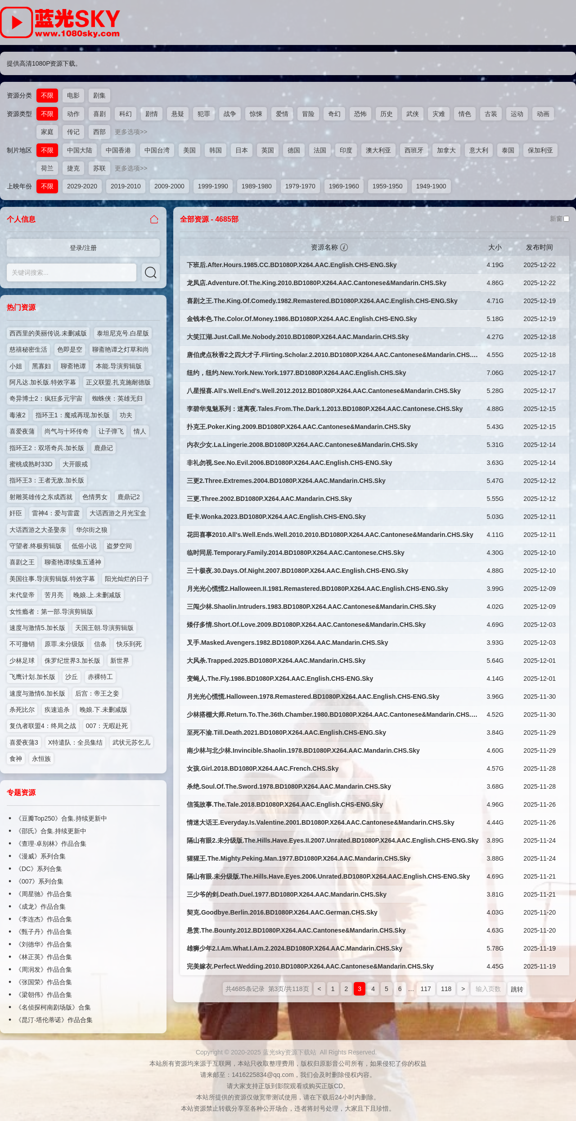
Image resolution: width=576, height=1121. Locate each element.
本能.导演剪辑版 (119, 366)
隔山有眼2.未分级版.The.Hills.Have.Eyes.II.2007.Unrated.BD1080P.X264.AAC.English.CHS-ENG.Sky (333, 840)
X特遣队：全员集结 (75, 742)
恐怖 (360, 113)
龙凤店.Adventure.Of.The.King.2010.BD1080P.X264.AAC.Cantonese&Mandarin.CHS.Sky (316, 282)
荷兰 (47, 168)
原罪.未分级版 (64, 644)
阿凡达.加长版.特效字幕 (42, 382)
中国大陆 (79, 150)
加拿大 (446, 150)
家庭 (47, 131)
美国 (189, 150)
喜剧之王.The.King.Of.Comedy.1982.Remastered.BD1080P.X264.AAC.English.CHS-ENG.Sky (322, 300)
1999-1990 (213, 186)
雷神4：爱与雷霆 (56, 513)
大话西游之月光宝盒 (118, 513)
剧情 (151, 113)
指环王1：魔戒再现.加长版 (73, 415)
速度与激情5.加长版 (37, 627)
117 (426, 988)
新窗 (559, 218)
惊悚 (256, 113)
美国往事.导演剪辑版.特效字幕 (52, 578)
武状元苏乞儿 (131, 742)
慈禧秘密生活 (28, 349)
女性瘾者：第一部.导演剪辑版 (51, 611)
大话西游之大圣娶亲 (37, 529)
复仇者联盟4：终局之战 (42, 725)
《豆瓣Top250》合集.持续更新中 (61, 818)
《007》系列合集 (39, 881)
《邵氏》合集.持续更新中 (50, 831)
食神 (15, 758)
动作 (73, 113)
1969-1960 (344, 186)
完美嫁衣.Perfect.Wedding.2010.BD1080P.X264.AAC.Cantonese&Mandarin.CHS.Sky (310, 966)
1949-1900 (431, 186)
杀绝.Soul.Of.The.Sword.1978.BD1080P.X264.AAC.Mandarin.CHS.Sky (289, 786)
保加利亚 (540, 150)
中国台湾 (157, 150)
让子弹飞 (111, 431)
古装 (491, 113)
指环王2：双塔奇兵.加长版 (46, 447)
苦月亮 (54, 594)
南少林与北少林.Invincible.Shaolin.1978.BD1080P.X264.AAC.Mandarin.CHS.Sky (303, 750)
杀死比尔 (22, 709)
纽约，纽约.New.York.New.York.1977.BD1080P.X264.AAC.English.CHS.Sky (296, 372)
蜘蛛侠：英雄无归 (117, 398)
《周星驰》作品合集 (43, 894)
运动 (517, 113)
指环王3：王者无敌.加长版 (46, 480)
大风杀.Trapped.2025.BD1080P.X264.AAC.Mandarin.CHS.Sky (276, 660)
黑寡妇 (41, 366)
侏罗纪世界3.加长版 (72, 660)
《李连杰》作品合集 (43, 919)
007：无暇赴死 (107, 725)
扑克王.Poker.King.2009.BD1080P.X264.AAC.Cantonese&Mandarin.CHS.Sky (299, 426)
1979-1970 (300, 186)
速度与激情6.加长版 (37, 693)
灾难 (438, 113)
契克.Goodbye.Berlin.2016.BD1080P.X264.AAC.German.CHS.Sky (282, 912)
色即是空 (69, 349)
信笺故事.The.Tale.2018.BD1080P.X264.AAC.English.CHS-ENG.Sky (285, 804)
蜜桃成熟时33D (31, 464)
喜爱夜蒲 (22, 431)
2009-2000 (169, 186)
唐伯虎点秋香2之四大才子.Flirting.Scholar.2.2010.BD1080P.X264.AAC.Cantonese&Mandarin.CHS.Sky (335, 354)
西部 (99, 131)
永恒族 (41, 758)
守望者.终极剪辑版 (35, 545)
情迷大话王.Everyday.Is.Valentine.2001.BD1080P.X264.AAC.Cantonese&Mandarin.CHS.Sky (320, 822)
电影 (73, 95)
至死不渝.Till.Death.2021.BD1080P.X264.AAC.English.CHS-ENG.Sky (286, 732)
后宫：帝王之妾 (97, 693)
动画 (543, 113)
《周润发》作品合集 (43, 969)
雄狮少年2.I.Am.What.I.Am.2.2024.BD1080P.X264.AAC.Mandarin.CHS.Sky (294, 948)
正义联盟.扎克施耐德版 (118, 382)
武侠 (412, 113)
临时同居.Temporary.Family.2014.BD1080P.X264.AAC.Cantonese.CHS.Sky (296, 552)
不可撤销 (22, 644)
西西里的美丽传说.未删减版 (48, 333)
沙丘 (71, 676)
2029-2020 (82, 186)
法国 (320, 150)
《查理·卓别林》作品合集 (50, 843)
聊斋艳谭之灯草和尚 (120, 349)
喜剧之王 (22, 562)
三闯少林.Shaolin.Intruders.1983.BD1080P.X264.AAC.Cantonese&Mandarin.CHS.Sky (311, 606)
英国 (267, 150)
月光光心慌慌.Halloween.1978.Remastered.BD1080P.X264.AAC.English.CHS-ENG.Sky (313, 696)
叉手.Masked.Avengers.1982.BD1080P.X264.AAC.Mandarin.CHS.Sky (287, 642)
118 (446, 988)
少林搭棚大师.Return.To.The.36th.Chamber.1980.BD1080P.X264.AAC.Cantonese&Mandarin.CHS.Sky (334, 714)
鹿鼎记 (103, 447)
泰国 (508, 150)
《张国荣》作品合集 (43, 982)
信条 (100, 644)
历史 (386, 113)
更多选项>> (131, 131)
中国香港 (118, 150)
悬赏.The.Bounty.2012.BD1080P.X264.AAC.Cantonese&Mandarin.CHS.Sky (296, 930)
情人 (140, 431)
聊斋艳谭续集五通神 (73, 562)
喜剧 (99, 113)
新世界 (119, 660)
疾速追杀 (57, 709)
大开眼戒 (75, 464)
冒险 (308, 113)
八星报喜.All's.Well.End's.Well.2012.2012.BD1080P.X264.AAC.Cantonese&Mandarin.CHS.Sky (324, 390)
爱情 (282, 113)
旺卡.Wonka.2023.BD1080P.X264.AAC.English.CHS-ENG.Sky (276, 516)
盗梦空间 (119, 545)
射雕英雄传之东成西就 (40, 496)
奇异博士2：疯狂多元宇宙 (45, 398)
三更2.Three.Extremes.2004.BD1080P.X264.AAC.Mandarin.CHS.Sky (286, 480)
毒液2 (17, 415)
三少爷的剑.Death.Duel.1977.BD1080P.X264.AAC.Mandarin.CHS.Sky (287, 894)
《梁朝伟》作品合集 (43, 994)
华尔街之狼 (92, 529)
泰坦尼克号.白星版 (123, 333)
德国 (294, 150)
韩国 (215, 150)
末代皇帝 (22, 594)
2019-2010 (126, 186)
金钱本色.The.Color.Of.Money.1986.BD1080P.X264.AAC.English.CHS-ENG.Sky (302, 318)
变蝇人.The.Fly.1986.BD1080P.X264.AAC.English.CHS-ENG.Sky (280, 678)
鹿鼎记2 (128, 496)
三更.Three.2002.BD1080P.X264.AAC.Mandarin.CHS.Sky (269, 498)
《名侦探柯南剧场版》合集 (53, 1007)
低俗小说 (84, 545)
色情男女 (95, 496)
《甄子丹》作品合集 (43, 931)
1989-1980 (257, 186)
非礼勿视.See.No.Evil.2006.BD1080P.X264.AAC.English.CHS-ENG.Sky (289, 462)
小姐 (15, 366)
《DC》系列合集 (38, 868)
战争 (230, 113)
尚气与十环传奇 (67, 431)
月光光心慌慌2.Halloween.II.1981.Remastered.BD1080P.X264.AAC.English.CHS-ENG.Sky (317, 588)
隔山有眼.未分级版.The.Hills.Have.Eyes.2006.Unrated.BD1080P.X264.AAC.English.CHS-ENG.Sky (328, 876)
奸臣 (15, 513)
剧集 (99, 95)
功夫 (126, 415)
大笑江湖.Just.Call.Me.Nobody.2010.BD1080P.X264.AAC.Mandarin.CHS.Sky (298, 336)
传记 (73, 131)
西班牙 (414, 150)
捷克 (73, 168)
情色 (465, 113)
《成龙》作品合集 (40, 906)
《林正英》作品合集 (43, 956)
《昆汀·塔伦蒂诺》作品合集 (54, 1019)
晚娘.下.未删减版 (103, 709)
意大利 (478, 150)
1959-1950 (388, 186)
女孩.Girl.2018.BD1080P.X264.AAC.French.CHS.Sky (262, 768)
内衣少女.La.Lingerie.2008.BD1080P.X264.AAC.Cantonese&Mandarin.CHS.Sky (302, 444)
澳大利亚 (378, 150)
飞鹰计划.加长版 (32, 676)
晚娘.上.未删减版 (97, 594)
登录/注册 (83, 247)
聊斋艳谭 (73, 366)
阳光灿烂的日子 (127, 578)
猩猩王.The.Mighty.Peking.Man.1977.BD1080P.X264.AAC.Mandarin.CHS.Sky (298, 858)
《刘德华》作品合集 (43, 944)
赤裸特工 (100, 676)
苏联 (99, 168)
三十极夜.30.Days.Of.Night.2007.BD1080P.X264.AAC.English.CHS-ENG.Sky (297, 570)
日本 (241, 150)
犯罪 (204, 113)
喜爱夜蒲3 (23, 742)
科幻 (125, 113)
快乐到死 (129, 644)
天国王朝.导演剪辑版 (104, 627)
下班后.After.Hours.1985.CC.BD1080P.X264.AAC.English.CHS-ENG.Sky (292, 264)
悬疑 (177, 113)
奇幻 (334, 113)
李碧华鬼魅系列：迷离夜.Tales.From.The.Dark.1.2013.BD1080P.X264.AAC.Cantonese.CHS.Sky (325, 408)
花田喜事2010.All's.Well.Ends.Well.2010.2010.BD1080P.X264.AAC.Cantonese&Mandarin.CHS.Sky (330, 534)
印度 (346, 150)
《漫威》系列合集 (40, 856)
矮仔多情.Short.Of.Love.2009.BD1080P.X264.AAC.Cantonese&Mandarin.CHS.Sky (306, 624)
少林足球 (22, 660)
